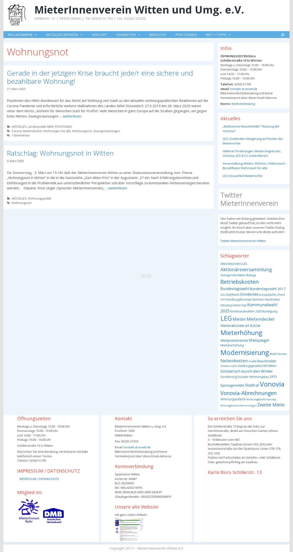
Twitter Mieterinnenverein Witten (243, 241)
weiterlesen (72, 116)
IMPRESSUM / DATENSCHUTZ (39, 479)
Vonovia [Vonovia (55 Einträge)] (272, 384)
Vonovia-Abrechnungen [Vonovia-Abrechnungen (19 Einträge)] (248, 393)
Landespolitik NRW (41, 126)
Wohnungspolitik (39, 198)
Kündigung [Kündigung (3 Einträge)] (270, 311)
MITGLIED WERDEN (66, 34)
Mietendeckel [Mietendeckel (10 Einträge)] (260, 319)
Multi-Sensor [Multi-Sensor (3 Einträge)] (278, 354)
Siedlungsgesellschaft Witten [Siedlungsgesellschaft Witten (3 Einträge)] (257, 366)
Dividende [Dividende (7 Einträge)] (249, 294)
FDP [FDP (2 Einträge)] (222, 299)
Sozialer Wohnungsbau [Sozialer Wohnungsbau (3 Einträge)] (253, 377)
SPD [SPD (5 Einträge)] (273, 376)
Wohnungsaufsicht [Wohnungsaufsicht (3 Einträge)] (233, 399)
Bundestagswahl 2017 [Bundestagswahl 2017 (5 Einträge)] (268, 288)
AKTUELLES (19, 126)
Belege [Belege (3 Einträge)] (251, 275)
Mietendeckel (32, 131)
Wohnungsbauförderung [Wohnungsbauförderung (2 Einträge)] (261, 399)
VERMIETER (130, 34)
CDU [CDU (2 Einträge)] (223, 294)
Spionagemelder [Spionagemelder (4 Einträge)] (232, 385)
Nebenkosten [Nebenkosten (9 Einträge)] (234, 360)
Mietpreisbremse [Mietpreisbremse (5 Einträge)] (234, 340)
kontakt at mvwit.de (243, 89)
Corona (17, 131)
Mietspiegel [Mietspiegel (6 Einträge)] (259, 340)
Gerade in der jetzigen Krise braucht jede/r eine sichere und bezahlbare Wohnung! (100, 77)
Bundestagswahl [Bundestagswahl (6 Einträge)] (234, 288)
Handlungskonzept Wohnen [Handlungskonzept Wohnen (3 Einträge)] (245, 299)
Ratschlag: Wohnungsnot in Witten (60, 153)
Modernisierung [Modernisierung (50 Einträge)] (244, 352)
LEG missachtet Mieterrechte (242, 176)
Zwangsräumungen (106, 131)
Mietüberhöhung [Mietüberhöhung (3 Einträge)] (232, 345)
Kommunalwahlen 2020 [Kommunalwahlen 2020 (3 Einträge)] (246, 311)
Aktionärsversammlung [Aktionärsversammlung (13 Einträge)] (246, 269)
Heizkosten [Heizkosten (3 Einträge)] (272, 299)
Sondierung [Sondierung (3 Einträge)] (228, 377)
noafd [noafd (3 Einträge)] (252, 361)
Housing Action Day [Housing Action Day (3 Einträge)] (233, 305)
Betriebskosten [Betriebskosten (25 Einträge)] (239, 281)
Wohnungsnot (82, 131)
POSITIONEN (186, 34)
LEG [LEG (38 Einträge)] (226, 318)
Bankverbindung (243, 104)
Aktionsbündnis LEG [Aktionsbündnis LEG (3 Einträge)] (233, 264)
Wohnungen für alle (57, 131)
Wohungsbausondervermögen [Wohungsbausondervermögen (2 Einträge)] (238, 405)
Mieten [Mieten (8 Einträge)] (239, 319)
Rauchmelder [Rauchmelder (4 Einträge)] (267, 361)
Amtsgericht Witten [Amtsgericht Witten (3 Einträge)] (233, 275)
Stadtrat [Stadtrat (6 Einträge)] (252, 385)
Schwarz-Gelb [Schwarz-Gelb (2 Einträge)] (228, 366)
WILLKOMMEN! (24, 34)
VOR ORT (99, 34)
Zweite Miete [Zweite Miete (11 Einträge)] (271, 405)
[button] (36, 34)
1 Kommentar (21, 135)
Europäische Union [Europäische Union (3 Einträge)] (272, 295)
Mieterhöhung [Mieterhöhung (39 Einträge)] (241, 332)
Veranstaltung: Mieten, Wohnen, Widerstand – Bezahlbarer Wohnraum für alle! (255, 165)
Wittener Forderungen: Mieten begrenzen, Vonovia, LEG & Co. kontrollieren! (252, 153)
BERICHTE (157, 34)
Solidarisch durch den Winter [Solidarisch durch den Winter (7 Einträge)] (246, 371)
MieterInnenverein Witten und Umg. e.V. (139, 9)
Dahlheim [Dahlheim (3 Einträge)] (232, 295)
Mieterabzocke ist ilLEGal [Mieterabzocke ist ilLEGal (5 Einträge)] (240, 325)
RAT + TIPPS (220, 34)
